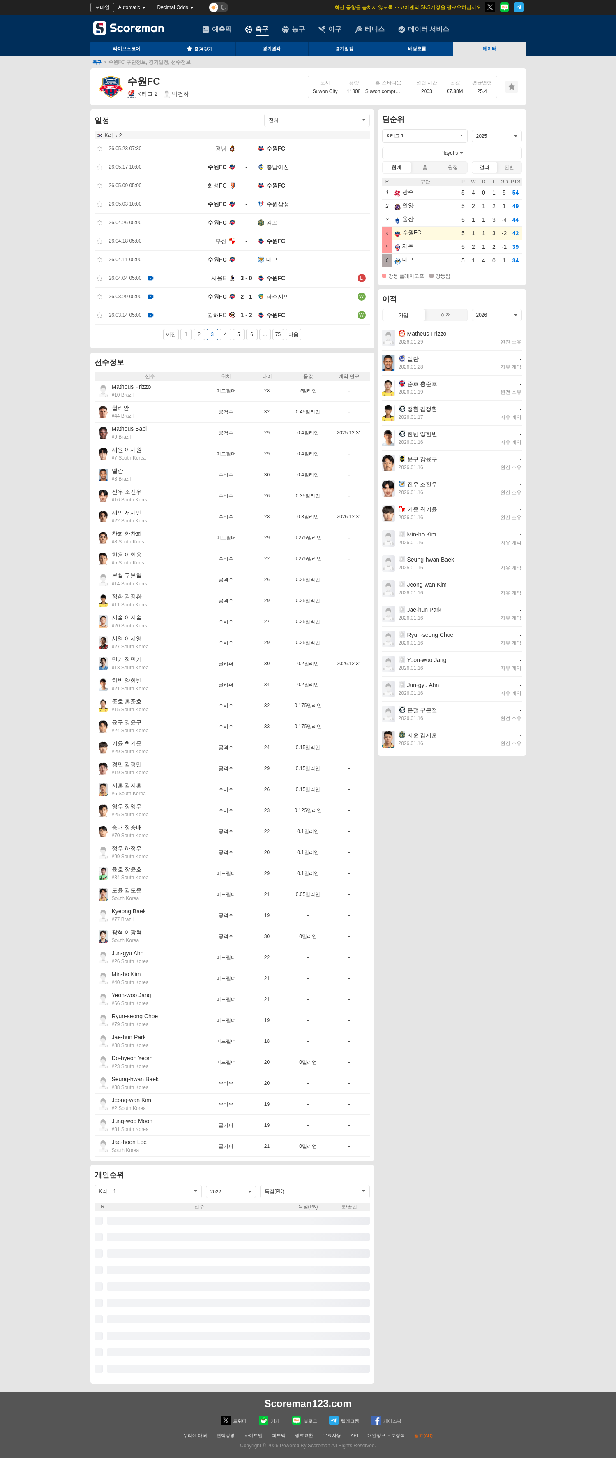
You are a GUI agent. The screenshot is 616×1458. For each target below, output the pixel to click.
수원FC (276, 148)
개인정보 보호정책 (386, 1435)
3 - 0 (246, 278)
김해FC (217, 315)
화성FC (217, 185)
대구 (272, 259)
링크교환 (304, 1435)
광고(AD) (423, 1435)
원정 (453, 167)
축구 (256, 29)
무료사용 (332, 1435)
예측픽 (217, 29)
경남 (221, 148)
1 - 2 (246, 315)
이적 (446, 315)
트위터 (234, 1420)
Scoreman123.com (307, 1403)
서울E (218, 278)
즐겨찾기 (199, 48)
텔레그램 (344, 1420)
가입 (403, 315)
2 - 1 (246, 296)
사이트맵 (254, 1435)
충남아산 (277, 167)
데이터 (489, 48)
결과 (484, 167)
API (355, 1435)
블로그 (304, 1420)
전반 (509, 167)
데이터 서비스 (423, 29)
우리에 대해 (195, 1435)
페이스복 (386, 1420)
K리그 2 (142, 94)
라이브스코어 (126, 48)
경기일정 (344, 48)
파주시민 (277, 296)
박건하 (176, 94)
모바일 (102, 7)
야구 (329, 29)
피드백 (279, 1435)
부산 (221, 241)
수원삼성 (277, 204)
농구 (293, 29)
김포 (272, 222)
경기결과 (272, 48)
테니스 (370, 29)
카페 (269, 1420)
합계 (396, 167)
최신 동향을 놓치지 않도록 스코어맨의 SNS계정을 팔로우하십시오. (408, 7)
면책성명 (226, 1435)
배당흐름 (417, 48)
